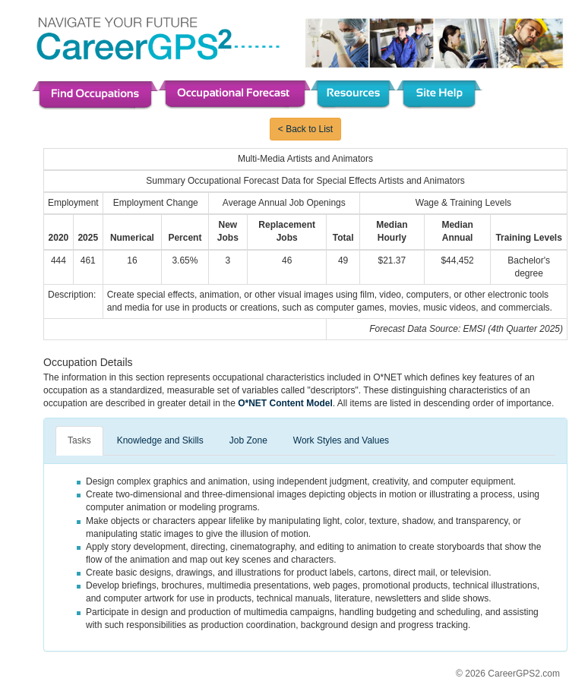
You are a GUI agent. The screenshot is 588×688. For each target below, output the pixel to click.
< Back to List (305, 129)
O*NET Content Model (285, 403)
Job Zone (248, 440)
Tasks (79, 440)
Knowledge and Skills (160, 440)
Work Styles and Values (341, 440)
